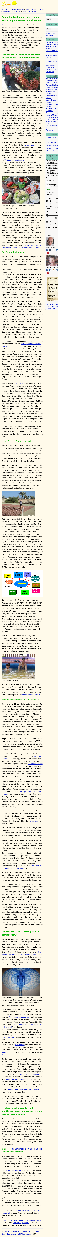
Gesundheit (6, 25)
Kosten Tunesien (52, 87)
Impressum (33, 11)
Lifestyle (35, 9)
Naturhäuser (20, 1045)
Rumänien (49, 130)
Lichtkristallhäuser (8, 1037)
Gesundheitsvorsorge (16, 9)
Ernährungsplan (19, 383)
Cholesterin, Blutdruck (21, 1223)
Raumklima (6, 1055)
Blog (3, 1234)
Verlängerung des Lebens (14, 160)
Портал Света (52, 151)
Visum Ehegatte (52, 142)
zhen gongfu (50, 65)
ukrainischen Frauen (13, 1170)
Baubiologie (6, 1052)
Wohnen (18, 1096)
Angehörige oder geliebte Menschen (19, 1079)
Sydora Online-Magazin (12, 1231)
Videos (24, 11)
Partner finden (51, 137)
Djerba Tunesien (51, 81)
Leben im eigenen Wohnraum (31, 1074)
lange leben (34, 821)
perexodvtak (50, 67)
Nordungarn (50, 128)
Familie (27, 9)
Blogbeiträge (16, 11)
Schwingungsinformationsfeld (19, 1017)
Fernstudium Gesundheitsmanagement (23, 1089)
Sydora (4, 9)
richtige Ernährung (31, 145)
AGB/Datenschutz (24, 1234)
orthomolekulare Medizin (30, 695)
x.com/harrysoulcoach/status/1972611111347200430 (21, 1220)
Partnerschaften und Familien (27, 1149)
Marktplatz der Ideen (31, 1231)
